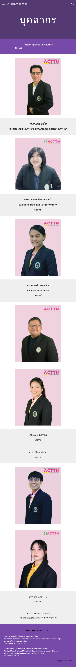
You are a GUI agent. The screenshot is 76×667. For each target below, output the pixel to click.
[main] (38, 19)
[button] (3, 4)
